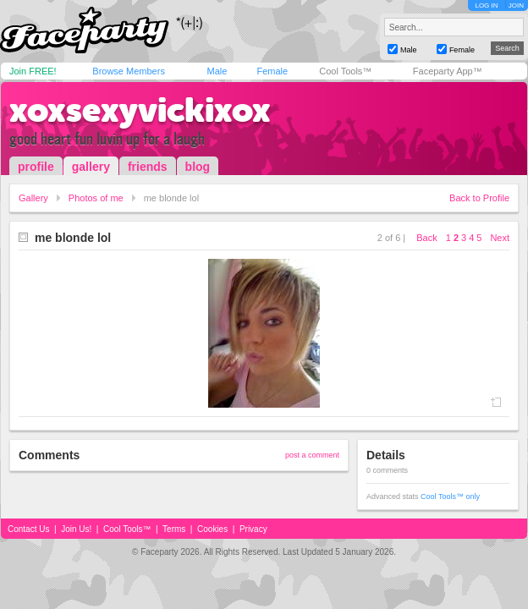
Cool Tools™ (345, 71)
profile (36, 166)
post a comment (312, 455)
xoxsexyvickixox (140, 110)
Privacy (253, 529)
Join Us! (76, 529)
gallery (91, 166)
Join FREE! (33, 71)
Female (272, 71)
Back (426, 238)
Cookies (212, 529)
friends (148, 166)
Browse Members (128, 71)
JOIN (516, 5)
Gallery (33, 198)
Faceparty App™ (447, 71)
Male (216, 71)
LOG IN (486, 5)
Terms (173, 529)
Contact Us (28, 529)
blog (198, 166)
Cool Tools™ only (450, 496)
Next (499, 238)
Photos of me (96, 198)
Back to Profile (479, 198)
